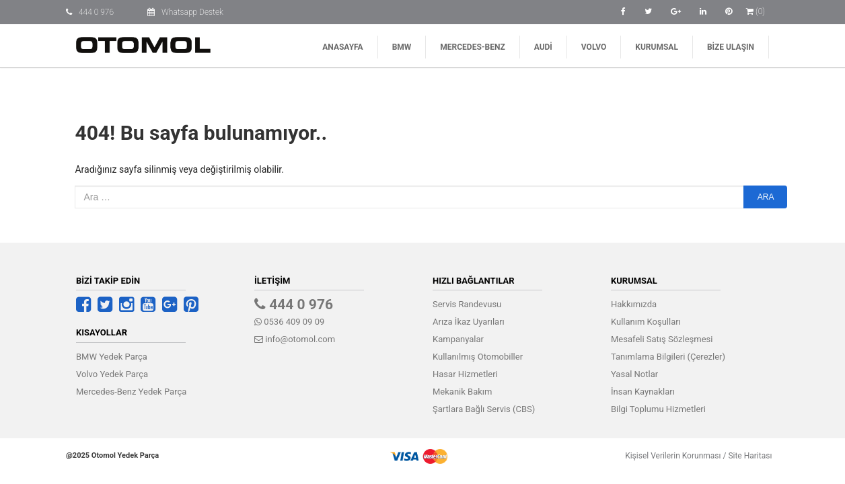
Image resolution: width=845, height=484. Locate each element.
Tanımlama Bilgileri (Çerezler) (668, 357)
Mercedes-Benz (472, 47)
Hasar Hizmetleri (465, 374)
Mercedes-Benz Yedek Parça (131, 392)
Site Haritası (750, 455)
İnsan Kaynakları (643, 392)
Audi (543, 47)
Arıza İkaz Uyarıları (469, 322)
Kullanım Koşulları (646, 322)
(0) (755, 11)
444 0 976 (96, 12)
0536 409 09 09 (289, 322)
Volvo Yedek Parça (112, 374)
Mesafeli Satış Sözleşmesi (661, 339)
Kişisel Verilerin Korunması (673, 455)
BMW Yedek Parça (111, 357)
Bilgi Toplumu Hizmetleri (658, 409)
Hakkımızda (634, 304)
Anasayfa (342, 47)
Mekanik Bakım (462, 392)
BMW (402, 47)
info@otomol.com (294, 339)
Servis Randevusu (467, 304)
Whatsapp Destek (192, 12)
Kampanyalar (458, 339)
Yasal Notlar (634, 374)
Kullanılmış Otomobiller (478, 357)
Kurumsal (656, 47)
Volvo (593, 47)
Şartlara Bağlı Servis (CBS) (484, 409)
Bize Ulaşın (730, 47)
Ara (766, 197)
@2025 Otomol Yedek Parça (112, 455)
